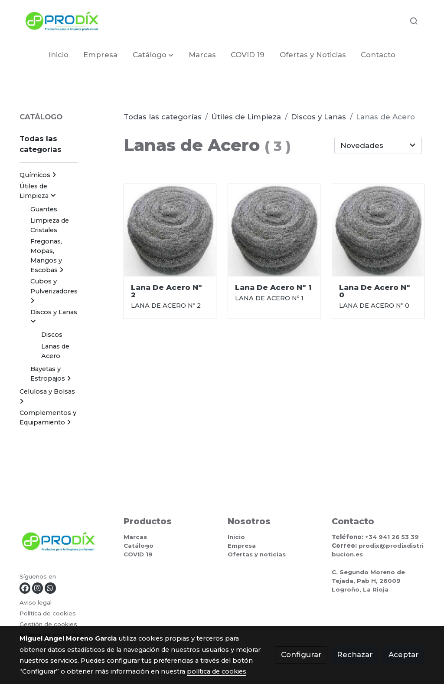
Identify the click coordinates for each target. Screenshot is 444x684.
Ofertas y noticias (257, 554)
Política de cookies (48, 613)
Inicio (236, 536)
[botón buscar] (414, 20)
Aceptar (403, 654)
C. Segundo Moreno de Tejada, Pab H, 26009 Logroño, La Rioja (368, 581)
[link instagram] (37, 587)
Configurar (301, 654)
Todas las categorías (163, 116)
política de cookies (216, 671)
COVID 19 (138, 554)
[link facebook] (25, 587)
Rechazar (355, 654)
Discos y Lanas (318, 116)
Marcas (135, 536)
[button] (153, 55)
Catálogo (138, 545)
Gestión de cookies (48, 624)
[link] (62, 21)
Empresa (242, 545)
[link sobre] (66, 543)
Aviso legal (36, 602)
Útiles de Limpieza (246, 116)
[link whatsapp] (50, 587)
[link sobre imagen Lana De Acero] (170, 230)
